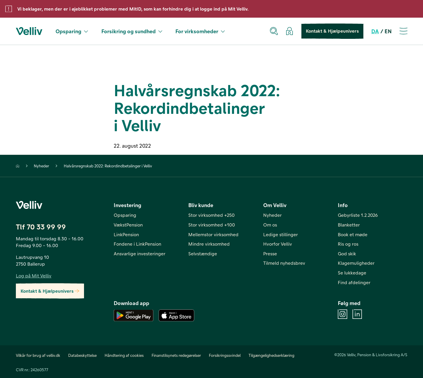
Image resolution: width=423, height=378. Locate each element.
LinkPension (126, 234)
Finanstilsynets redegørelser (176, 355)
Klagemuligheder (356, 263)
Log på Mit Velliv (33, 275)
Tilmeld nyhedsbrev (284, 263)
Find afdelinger (354, 282)
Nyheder (41, 165)
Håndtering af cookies (124, 355)
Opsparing (72, 31)
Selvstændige (202, 253)
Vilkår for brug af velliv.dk (38, 355)
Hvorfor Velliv (277, 244)
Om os (270, 224)
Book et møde (352, 234)
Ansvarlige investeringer (139, 253)
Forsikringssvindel (225, 355)
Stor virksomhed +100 (211, 224)
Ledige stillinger (280, 234)
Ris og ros (348, 244)
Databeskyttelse (82, 355)
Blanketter (349, 224)
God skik (347, 253)
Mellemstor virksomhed (213, 234)
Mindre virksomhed (209, 244)
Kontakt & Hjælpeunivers (332, 31)
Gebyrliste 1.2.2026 (358, 215)
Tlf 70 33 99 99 (41, 226)
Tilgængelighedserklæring (271, 355)
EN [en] (388, 31)
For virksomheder (200, 31)
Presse (270, 253)
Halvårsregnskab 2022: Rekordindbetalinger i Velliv (108, 165)
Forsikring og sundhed (131, 31)
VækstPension (128, 224)
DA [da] (375, 31)
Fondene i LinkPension (137, 244)
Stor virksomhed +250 (211, 215)
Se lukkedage (352, 272)
